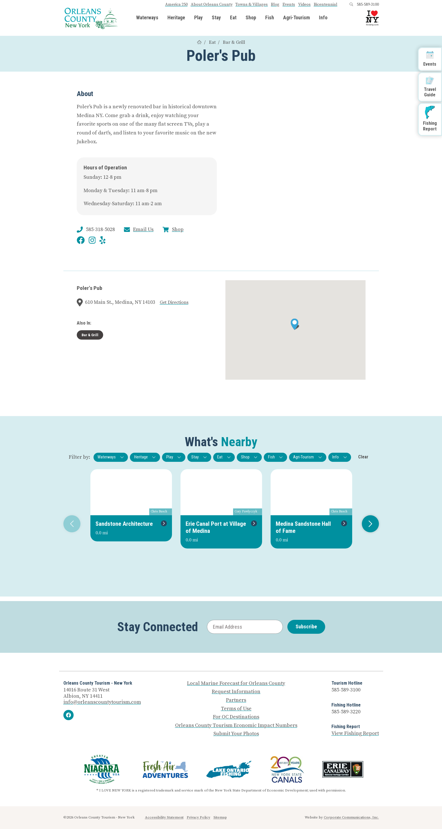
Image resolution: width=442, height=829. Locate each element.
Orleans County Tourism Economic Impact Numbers (236, 725)
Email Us (143, 229)
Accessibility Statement (164, 817)
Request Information (236, 692)
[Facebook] (68, 715)
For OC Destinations (236, 717)
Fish (269, 18)
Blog (275, 5)
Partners (236, 700)
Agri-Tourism (296, 18)
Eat (233, 18)
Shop (251, 18)
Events (289, 5)
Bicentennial (325, 5)
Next (368, 524)
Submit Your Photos (236, 734)
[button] (295, 324)
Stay (216, 18)
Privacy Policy (198, 817)
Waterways (147, 18)
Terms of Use (236, 709)
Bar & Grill (234, 42)
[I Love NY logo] (372, 18)
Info (323, 18)
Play (198, 18)
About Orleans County (212, 5)
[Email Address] (245, 627)
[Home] (199, 42)
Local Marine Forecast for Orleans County (236, 683)
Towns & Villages (251, 5)
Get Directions (174, 302)
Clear (363, 457)
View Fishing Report (355, 733)
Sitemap (220, 817)
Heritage (176, 18)
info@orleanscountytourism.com (102, 702)
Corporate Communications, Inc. (351, 817)
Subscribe (306, 626)
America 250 (176, 5)
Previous (69, 524)
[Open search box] (351, 4)
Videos (304, 5)
